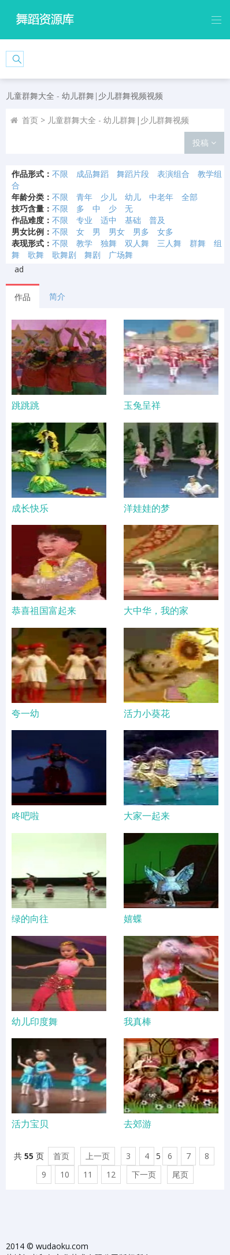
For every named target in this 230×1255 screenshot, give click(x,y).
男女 (117, 231)
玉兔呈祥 (142, 405)
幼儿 (133, 196)
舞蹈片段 (133, 173)
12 (111, 1174)
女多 (165, 231)
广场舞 (121, 254)
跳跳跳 (25, 405)
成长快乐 (30, 508)
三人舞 (169, 243)
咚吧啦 (25, 815)
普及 (157, 219)
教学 (84, 243)
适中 (109, 219)
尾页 (180, 1174)
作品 (22, 296)
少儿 (109, 196)
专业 (84, 219)
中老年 (161, 196)
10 (64, 1174)
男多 (141, 231)
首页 (30, 119)
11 (87, 1174)
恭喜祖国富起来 (44, 610)
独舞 (109, 243)
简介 (57, 296)
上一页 (98, 1155)
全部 (189, 196)
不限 (60, 173)
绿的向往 (30, 918)
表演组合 (173, 173)
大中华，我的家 (156, 610)
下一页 (144, 1174)
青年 (84, 196)
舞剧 (92, 254)
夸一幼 (25, 713)
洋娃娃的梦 (147, 508)
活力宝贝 (30, 1123)
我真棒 (137, 1021)
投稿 (204, 142)
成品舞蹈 (92, 173)
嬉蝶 (133, 918)
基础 (133, 219)
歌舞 (36, 254)
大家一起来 (147, 815)
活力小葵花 (147, 713)
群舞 (198, 243)
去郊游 (137, 1123)
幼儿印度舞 (35, 1021)
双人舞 (137, 243)
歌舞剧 (64, 254)
